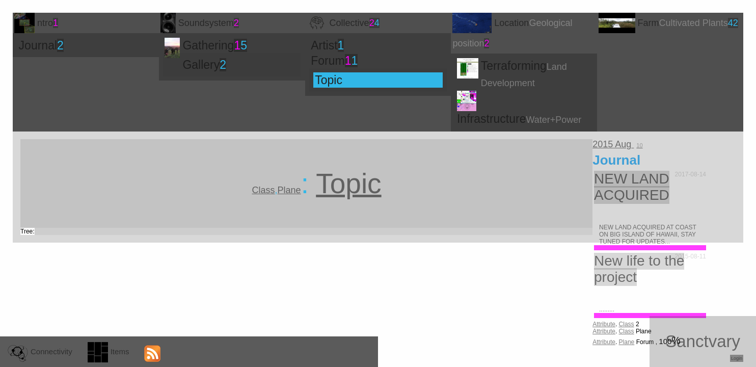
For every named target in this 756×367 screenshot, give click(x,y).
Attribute (603, 324)
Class (626, 324)
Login (736, 358)
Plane (627, 342)
